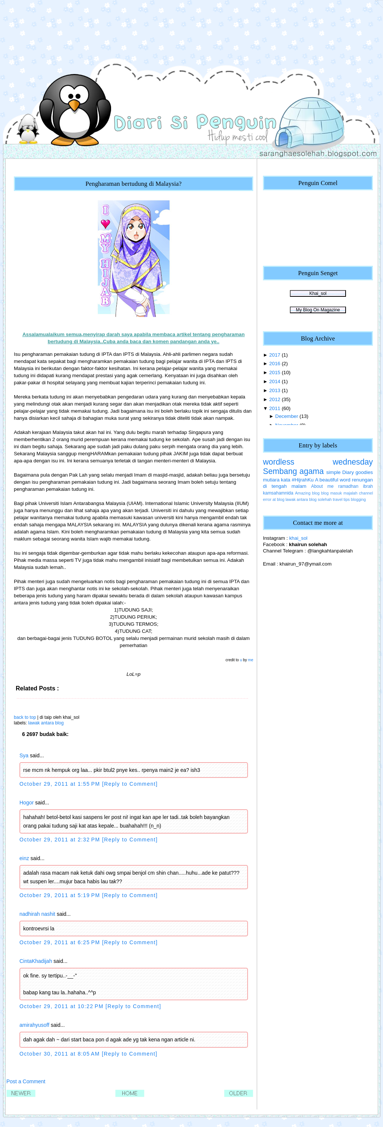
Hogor (26, 803)
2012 (275, 399)
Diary (348, 472)
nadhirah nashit (37, 914)
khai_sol (298, 538)
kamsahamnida (278, 493)
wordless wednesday (318, 462)
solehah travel (330, 499)
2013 (275, 390)
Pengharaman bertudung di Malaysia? (133, 183)
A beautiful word (332, 480)
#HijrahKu (302, 480)
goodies (364, 472)
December (286, 416)
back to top (25, 717)
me (250, 660)
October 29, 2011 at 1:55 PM (60, 784)
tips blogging (355, 499)
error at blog (273, 499)
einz (24, 858)
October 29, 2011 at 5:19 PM (60, 895)
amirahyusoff (34, 1025)
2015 (275, 372)
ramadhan (348, 486)
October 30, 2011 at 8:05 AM (60, 1054)
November (286, 425)
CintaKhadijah (35, 961)
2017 (275, 355)
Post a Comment (25, 1081)
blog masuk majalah (339, 493)
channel (366, 493)
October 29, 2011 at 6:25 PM (60, 942)
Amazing (302, 493)
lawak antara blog (46, 723)
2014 (275, 381)
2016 (275, 363)
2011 (275, 408)
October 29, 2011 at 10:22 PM (62, 1006)
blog (315, 493)
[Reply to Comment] (130, 784)
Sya (23, 755)
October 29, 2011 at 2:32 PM (60, 840)
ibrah (368, 486)
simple (333, 472)
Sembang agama (293, 471)
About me (322, 486)
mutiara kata (276, 480)
